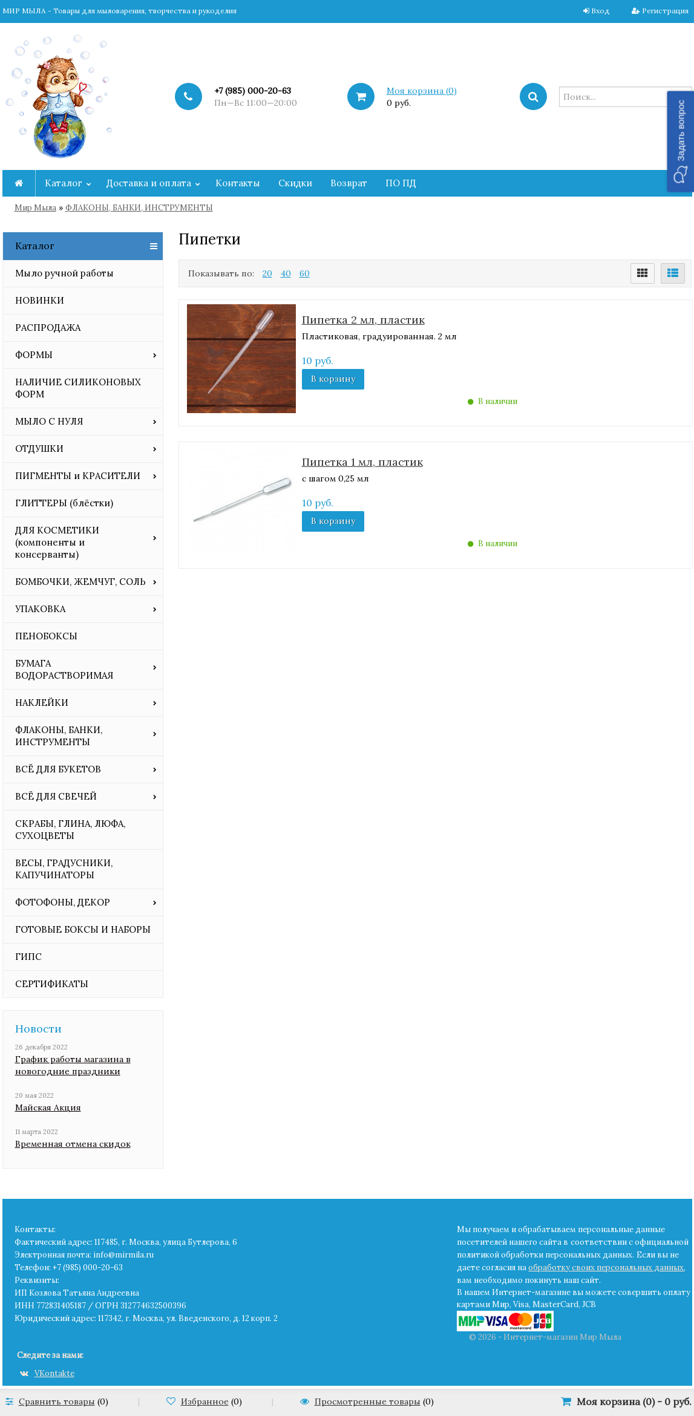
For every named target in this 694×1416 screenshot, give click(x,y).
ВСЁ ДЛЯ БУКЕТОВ (58, 769)
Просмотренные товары (368, 1401)
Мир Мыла (35, 208)
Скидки (295, 183)
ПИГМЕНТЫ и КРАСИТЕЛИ (77, 475)
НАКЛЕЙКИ (41, 702)
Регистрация (665, 10)
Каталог (63, 183)
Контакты (237, 183)
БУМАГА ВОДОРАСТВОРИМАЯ (64, 669)
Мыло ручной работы (64, 273)
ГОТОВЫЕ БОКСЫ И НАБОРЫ (83, 929)
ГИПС (28, 956)
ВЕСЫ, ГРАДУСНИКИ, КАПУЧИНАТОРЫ (64, 869)
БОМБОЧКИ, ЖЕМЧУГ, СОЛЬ (80, 581)
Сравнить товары (57, 1401)
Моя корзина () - (634, 1401)
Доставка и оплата (148, 183)
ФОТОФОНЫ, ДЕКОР (62, 902)
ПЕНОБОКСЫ (46, 636)
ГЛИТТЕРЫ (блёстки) (64, 503)
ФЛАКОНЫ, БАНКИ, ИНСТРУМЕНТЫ (139, 208)
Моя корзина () (422, 90)
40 (286, 273)
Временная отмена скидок (73, 1143)
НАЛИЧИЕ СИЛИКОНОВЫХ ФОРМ (78, 388)
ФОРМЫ (34, 355)
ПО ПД (400, 183)
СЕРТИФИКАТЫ (51, 984)
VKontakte (47, 1373)
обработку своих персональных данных (606, 1267)
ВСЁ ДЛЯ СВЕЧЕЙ (56, 796)
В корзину (333, 378)
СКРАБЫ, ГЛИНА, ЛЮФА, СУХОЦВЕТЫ (70, 829)
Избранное (205, 1401)
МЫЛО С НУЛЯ (49, 421)
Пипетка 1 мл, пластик (362, 462)
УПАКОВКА (40, 609)
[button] (680, 141)
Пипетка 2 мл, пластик (363, 320)
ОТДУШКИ (39, 448)
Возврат (348, 183)
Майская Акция (48, 1107)
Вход (600, 10)
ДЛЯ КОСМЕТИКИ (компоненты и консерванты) (57, 542)
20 (267, 273)
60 (305, 273)
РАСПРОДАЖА (47, 327)
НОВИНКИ (39, 300)
